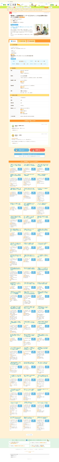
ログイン (50, 7)
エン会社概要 (35, 449)
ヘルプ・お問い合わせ (30, 449)
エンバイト (11, 1)
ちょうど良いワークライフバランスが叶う (12, 3)
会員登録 (46, 7)
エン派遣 (8, 1)
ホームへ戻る (30, 434)
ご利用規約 (25, 449)
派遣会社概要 (32, 41)
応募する (37, 150)
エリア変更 (21, 4)
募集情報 (14, 41)
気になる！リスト (12, 7)
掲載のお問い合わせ (41, 449)
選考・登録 (23, 41)
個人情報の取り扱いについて (19, 449)
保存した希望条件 (19, 7)
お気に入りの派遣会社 (28, 7)
